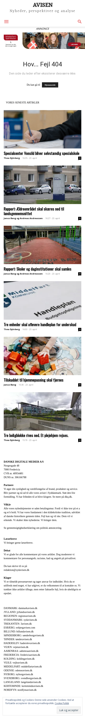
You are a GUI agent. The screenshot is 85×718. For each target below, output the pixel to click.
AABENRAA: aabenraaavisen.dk (21, 651)
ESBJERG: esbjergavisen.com (19, 627)
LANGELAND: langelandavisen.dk (22, 682)
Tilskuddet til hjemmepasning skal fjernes (33, 380)
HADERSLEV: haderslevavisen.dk (22, 643)
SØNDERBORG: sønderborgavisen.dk (24, 635)
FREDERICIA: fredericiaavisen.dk (22, 655)
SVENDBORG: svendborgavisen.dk (22, 678)
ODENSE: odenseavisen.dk (18, 670)
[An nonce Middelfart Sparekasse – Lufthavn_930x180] (42, 40)
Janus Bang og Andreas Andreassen (23, 218)
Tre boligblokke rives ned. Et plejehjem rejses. (36, 435)
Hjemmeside (50, 85)
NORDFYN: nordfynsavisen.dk (20, 690)
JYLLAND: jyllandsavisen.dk (19, 612)
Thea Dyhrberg (12, 158)
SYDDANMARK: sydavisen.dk (20, 619)
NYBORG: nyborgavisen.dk (18, 674)
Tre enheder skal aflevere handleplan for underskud (40, 324)
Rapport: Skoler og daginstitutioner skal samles (37, 269)
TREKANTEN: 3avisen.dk (18, 623)
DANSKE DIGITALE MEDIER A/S (24, 461)
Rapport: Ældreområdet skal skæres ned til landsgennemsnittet (34, 211)
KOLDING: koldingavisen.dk (19, 658)
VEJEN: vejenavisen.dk (16, 647)
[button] (6, 22)
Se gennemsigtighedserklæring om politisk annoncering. (33, 528)
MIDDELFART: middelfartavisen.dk (23, 666)
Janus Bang (10, 384)
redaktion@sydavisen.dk (16, 570)
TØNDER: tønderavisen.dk (18, 639)
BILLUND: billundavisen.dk (19, 631)
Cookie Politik (62, 703)
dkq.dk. (68, 496)
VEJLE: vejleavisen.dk (16, 662)
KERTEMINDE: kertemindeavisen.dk (23, 686)
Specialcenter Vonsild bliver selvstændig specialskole (41, 153)
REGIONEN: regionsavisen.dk (20, 616)
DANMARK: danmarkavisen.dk (20, 608)
